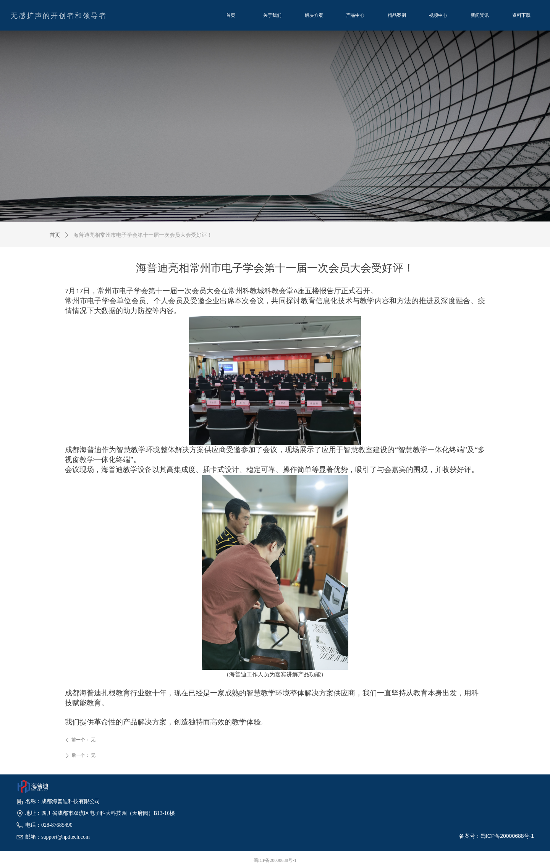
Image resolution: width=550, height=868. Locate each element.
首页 (55, 235)
